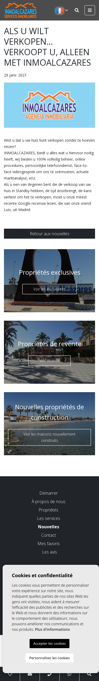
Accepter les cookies (49, 643)
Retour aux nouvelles (49, 234)
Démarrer (48, 493)
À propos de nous (48, 501)
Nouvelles (48, 527)
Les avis (49, 552)
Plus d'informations (52, 629)
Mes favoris (48, 543)
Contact (48, 535)
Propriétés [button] (48, 510)
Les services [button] (48, 518)
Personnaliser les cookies (49, 658)
